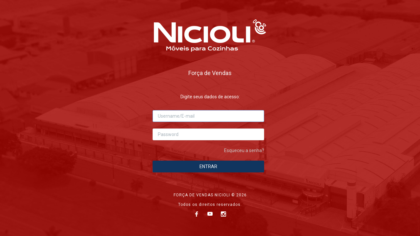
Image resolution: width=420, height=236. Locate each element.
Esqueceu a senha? (244, 150)
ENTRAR (208, 166)
